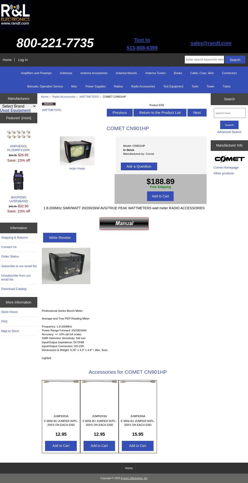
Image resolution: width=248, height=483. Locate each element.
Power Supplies (95, 86)
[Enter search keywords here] (204, 59)
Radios (118, 86)
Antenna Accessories (94, 73)
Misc (74, 86)
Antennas (66, 73)
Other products (224, 173)
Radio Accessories (63, 96)
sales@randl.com (211, 43)
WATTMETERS (89, 96)
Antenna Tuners (155, 73)
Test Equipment (173, 86)
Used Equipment (15, 110)
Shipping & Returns (14, 237)
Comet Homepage (226, 167)
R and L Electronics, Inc (134, 478)
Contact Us (8, 247)
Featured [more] (18, 118)
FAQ (4, 321)
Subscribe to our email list (19, 266)
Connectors (229, 73)
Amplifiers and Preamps (36, 73)
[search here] (230, 113)
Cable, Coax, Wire (202, 73)
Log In (23, 60)
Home (7, 60)
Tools (195, 86)
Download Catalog (13, 289)
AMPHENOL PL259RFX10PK (19, 141)
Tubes (227, 86)
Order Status (10, 256)
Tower (210, 86)
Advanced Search (229, 132)
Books (178, 73)
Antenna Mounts (126, 73)
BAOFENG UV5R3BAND (18, 186)
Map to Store (10, 331)
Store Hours (9, 312)
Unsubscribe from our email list (16, 277)
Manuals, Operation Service (45, 86)
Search (229, 99)
